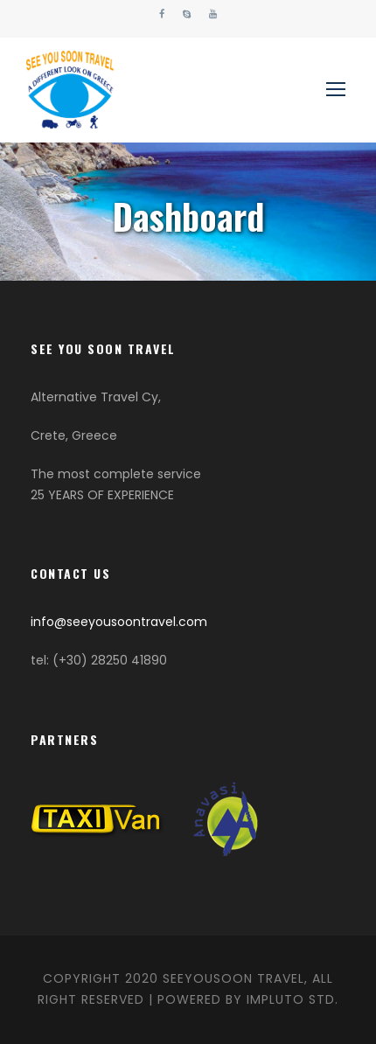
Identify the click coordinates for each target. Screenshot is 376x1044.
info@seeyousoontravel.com (119, 621)
